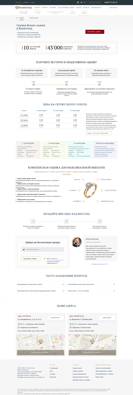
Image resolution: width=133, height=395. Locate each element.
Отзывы (52, 374)
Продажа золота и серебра (81, 380)
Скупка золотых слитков (80, 377)
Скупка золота (77, 368)
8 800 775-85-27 (110, 2)
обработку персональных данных (54, 260)
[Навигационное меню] (4, 299)
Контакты (53, 377)
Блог (51, 371)
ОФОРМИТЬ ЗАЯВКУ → (31, 259)
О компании (54, 368)
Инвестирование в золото (104, 371)
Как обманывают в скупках (104, 374)
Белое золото (34, 18)
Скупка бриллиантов (79, 374)
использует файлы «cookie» (35, 389)
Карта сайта (99, 377)
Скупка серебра (78, 371)
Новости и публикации (103, 368)
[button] (94, 2)
